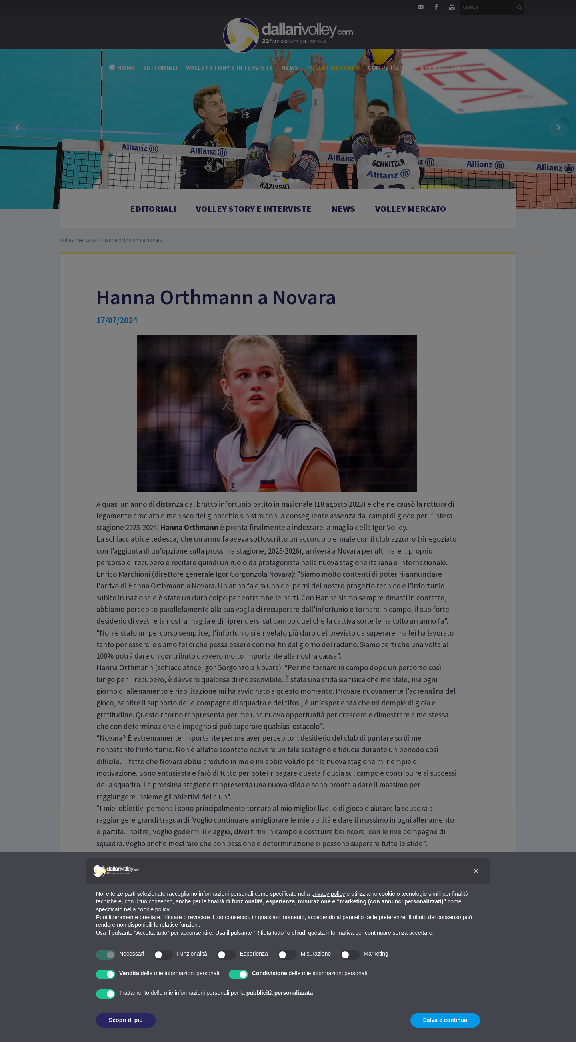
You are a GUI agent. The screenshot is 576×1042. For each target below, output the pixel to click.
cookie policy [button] (153, 909)
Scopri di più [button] (126, 1020)
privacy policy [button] (328, 894)
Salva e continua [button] (445, 1020)
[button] (476, 871)
